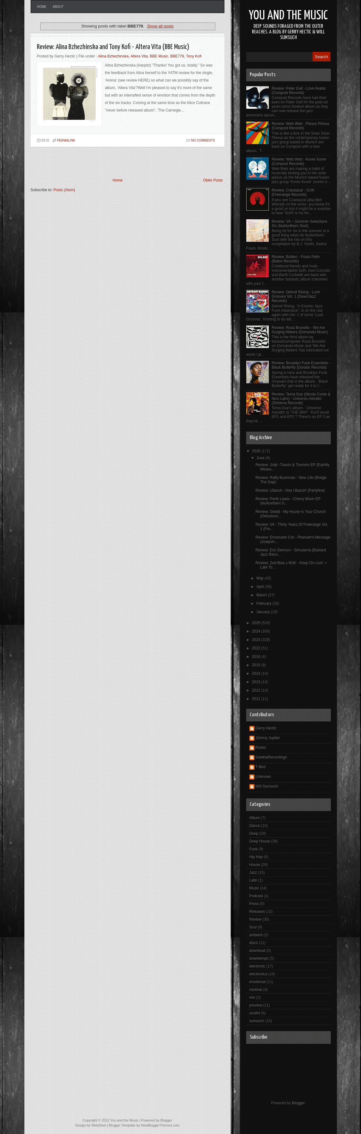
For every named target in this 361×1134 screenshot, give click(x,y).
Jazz (253, 872)
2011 (256, 699)
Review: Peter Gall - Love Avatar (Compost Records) (299, 90)
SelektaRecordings (271, 757)
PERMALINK (66, 140)
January (263, 612)
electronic (257, 966)
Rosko (261, 747)
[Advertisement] (104, 162)
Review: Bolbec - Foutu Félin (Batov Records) (295, 259)
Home (42, 6)
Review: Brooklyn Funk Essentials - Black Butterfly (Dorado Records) (301, 365)
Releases (257, 911)
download (257, 950)
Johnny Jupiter (268, 738)
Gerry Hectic (266, 728)
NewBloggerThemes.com (160, 1125)
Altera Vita (139, 56)
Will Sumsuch (267, 786)
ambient (256, 935)
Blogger (298, 1103)
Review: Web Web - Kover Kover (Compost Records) (299, 161)
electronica (258, 974)
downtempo (259, 958)
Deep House (259, 841)
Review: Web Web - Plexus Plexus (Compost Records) (300, 126)
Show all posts (160, 26)
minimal (255, 989)
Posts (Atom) (64, 190)
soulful (254, 1013)
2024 (256, 631)
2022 (256, 648)
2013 (256, 682)
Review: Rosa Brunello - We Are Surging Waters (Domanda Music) (300, 330)
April (260, 586)
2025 (256, 623)
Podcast (256, 896)
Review (255, 919)
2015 (256, 665)
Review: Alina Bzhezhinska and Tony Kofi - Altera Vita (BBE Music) (113, 47)
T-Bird (261, 767)
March (262, 595)
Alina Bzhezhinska (113, 56)
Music (254, 888)
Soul (253, 927)
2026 (256, 451)
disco (253, 943)
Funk (253, 849)
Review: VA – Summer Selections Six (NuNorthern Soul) (299, 223)
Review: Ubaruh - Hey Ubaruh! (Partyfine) (290, 490)
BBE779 (177, 56)
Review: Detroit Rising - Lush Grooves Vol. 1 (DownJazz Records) (296, 296)
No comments (203, 140)
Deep (253, 833)
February (264, 603)
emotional (257, 982)
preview (255, 1005)
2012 (256, 690)
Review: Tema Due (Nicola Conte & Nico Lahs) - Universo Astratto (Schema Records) (301, 398)
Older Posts (213, 180)
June (260, 458)
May (260, 578)
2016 (256, 656)
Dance (254, 825)
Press (254, 904)
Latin (253, 880)
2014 (256, 673)
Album (254, 818)
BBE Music (159, 56)
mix (252, 997)
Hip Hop (256, 857)
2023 (256, 640)
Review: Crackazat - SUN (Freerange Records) (293, 192)
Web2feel (99, 1125)
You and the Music (288, 16)
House (254, 865)
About (58, 6)
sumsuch (256, 1021)
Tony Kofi (193, 56)
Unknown (263, 776)
